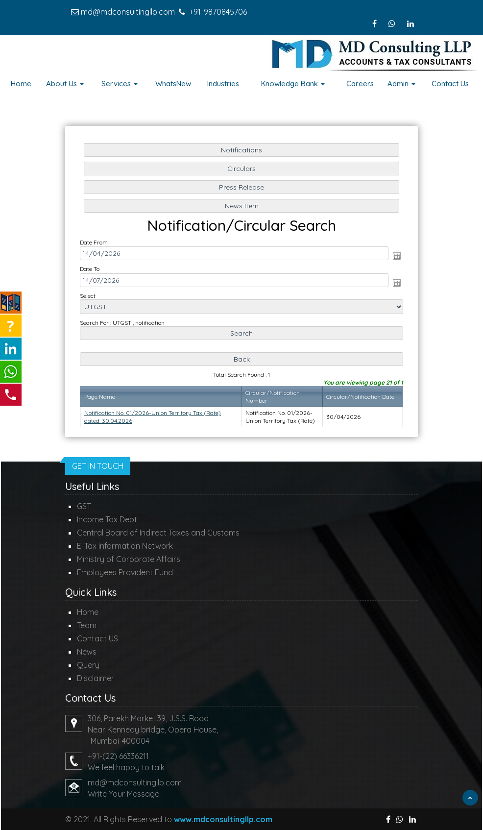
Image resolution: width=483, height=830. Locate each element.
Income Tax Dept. (108, 519)
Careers (360, 83)
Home (21, 83)
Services (119, 83)
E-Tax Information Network (125, 546)
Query (88, 665)
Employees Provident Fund (125, 572)
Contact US (97, 638)
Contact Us (450, 83)
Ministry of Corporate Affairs (128, 559)
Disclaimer (95, 678)
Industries (223, 83)
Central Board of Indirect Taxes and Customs (158, 532)
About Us (65, 83)
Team (87, 625)
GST (84, 506)
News (87, 652)
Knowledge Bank (293, 83)
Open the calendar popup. (394, 256)
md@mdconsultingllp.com (128, 12)
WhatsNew (173, 83)
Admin (401, 83)
